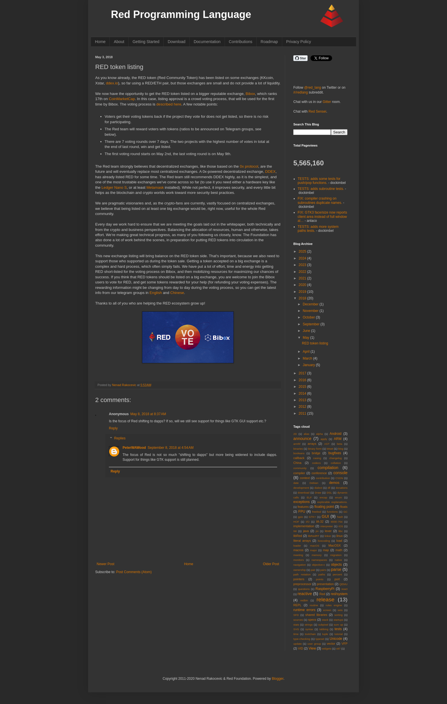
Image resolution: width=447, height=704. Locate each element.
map (326, 550)
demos (334, 483)
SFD (296, 614)
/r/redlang (300, 92)
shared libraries (316, 614)
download (303, 492)
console (340, 472)
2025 (303, 251)
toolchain (310, 634)
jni (317, 531)
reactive (305, 593)
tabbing (323, 629)
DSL (329, 492)
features (303, 506)
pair (313, 569)
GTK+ (312, 516)
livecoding (324, 540)
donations (342, 487)
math (339, 550)
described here (169, 104)
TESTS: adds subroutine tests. (321, 189)
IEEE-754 (336, 521)
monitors (298, 559)
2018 (303, 298)
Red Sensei (317, 111)
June (307, 331)
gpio (300, 516)
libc (341, 531)
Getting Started (146, 41)
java (306, 531)
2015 (303, 387)
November (311, 311)
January (309, 365)
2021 (303, 278)
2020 (303, 285)
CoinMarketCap (122, 99)
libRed (297, 535)
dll (329, 487)
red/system (339, 594)
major (313, 550)
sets (340, 610)
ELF (309, 497)
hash (340, 516)
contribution (323, 478)
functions (332, 511)
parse (336, 569)
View (312, 648)
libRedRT (313, 535)
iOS (340, 526)
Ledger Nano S (114, 187)
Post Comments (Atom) (134, 572)
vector (331, 643)
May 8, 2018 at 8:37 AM (148, 414)
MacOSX (334, 545)
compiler (299, 473)
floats (344, 506)
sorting (338, 614)
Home (100, 41)
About (119, 41)
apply (323, 439)
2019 (303, 292)
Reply (113, 428)
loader (297, 545)
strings (309, 624)
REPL (297, 605)
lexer (328, 531)
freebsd (316, 511)
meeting (298, 555)
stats (296, 624)
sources (298, 619)
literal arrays (302, 540)
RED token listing (315, 343)
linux (339, 535)
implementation (303, 526)
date (296, 482)
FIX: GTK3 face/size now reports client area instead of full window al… (322, 216)
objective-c (318, 564)
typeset (320, 638)
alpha (319, 433)
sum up (338, 624)
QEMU (343, 584)
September (311, 324)
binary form (315, 448)
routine (314, 605)
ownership (299, 569)
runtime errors (304, 610)
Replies (119, 439)
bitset (330, 448)
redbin (304, 600)
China (297, 462)
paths (321, 574)
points (320, 579)
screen (327, 610)
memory (317, 555)
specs (312, 619)
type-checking (301, 638)
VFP (345, 643)
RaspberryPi (325, 589)
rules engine (334, 605)
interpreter (326, 526)
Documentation (207, 41)
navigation (299, 564)
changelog (335, 458)
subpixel (323, 624)
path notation (302, 574)
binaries (298, 448)
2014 (303, 393)
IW (295, 531)
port (337, 579)
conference (319, 473)
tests (338, 629)
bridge (316, 453)
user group (314, 643)
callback (298, 458)
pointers (298, 579)
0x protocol (249, 166)
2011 (303, 413)
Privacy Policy (298, 41)
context (305, 478)
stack (325, 619)
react (345, 589)
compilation (328, 467)
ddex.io (112, 83)
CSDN (339, 478)
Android (335, 434)
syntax (309, 629)
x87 (338, 648)
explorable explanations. (332, 502)
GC (346, 511)
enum (338, 497)
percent (337, 574)
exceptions (301, 502)
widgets (327, 648)
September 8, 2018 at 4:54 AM (171, 448)
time (295, 634)
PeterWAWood (134, 448)
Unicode (336, 639)
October (309, 317)
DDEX (270, 171)
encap (323, 497)
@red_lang (312, 88)
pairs (323, 569)
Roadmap (269, 41)
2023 (303, 265)
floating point (324, 507)
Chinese (177, 293)
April (306, 352)
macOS (314, 545)
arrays (312, 443)
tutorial (338, 634)
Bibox (250, 94)
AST (327, 443)
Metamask (155, 187)
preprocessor (302, 584)
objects (336, 565)
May (306, 338)
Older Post (271, 564)
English (156, 293)
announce (302, 438)
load (339, 540)
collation (336, 462)
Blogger (277, 679)
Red (322, 594)
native (338, 559)
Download (176, 41)
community (299, 468)
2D (295, 433)
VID (300, 648)
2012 (303, 407)
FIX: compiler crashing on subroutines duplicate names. (320, 200)
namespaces (319, 559)
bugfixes (334, 453)
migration (336, 555)
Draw (318, 492)
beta (339, 443)
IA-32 (320, 521)
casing (317, 458)
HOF (296, 521)
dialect (318, 487)
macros (298, 550)
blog (340, 448)
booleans (298, 453)
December (311, 304)
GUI (325, 516)
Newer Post (105, 564)
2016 (303, 380)
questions (304, 589)
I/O (308, 521)
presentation (325, 584)
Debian (314, 482)
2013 (303, 400)
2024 (303, 258)
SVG (296, 629)
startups (338, 619)
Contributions (241, 41)
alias (306, 433)
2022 (303, 272)
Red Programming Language (181, 14)
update (297, 643)
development (301, 487)
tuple (325, 634)
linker (328, 535)
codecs (316, 462)
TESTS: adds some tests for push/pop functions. (319, 181)
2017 (303, 373)
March (308, 358)
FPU (301, 512)
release (325, 599)
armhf (296, 443)
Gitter (327, 102)
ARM (338, 439)
